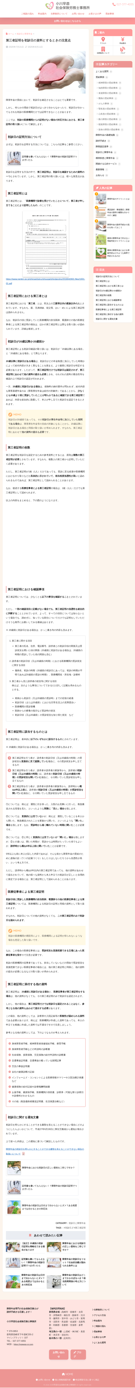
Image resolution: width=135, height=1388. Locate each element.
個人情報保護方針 (61, 1380)
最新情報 (102, 171)
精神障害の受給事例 (110, 83)
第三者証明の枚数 (104, 297)
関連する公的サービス (109, 165)
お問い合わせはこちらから (67, 21)
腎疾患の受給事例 (108, 109)
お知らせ (102, 177)
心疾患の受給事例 (108, 114)
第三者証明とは (103, 283)
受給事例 (109, 14)
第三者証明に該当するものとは (109, 306)
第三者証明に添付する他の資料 (109, 316)
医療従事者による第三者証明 (108, 311)
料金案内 (42, 14)
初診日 (68, 1228)
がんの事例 (105, 104)
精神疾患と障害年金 (108, 159)
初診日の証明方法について (107, 278)
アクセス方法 (99, 1316)
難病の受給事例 (107, 98)
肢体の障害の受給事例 (111, 130)
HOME (67, 1374)
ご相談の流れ (27, 14)
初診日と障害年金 (77, 1223)
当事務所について (59, 14)
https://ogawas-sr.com (24, 1345)
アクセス (103, 40)
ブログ (122, 50)
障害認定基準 (104, 147)
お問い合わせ (78, 14)
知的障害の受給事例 (110, 88)
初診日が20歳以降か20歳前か (109, 292)
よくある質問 (104, 71)
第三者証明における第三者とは (109, 288)
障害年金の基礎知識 (108, 135)
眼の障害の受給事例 (110, 119)
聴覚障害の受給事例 (110, 124)
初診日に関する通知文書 (106, 321)
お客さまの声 (95, 14)
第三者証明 (80, 1228)
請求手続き (103, 141)
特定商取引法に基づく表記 (86, 1380)
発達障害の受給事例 (110, 93)
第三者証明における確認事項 (108, 302)
